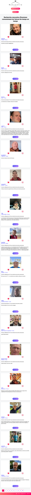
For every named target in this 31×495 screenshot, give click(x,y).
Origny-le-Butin (4, 214)
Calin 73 (2, 329)
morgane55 (3, 184)
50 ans (7, 243)
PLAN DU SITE (23, 493)
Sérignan (3, 272)
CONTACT (28, 493)
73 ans (5, 97)
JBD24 (2, 300)
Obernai (2, 359)
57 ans (6, 272)
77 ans (10, 301)
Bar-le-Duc (3, 243)
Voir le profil (15, 49)
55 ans (7, 156)
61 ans (6, 359)
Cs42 (2, 387)
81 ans (6, 417)
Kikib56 (2, 67)
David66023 (3, 155)
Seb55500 (3, 242)
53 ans (5, 68)
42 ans (5, 127)
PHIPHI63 (3, 38)
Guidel (2, 68)
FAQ (16, 493)
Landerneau (3, 476)
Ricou (2, 271)
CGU (19, 493)
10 (22, 490)
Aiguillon (2, 417)
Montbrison (3, 388)
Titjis (2, 213)
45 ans (8, 214)
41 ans (7, 388)
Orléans (2, 447)
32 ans (6, 185)
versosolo (3, 446)
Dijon (2, 97)
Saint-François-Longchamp (6, 330)
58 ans (6, 39)
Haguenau (3, 156)
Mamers (2, 185)
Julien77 (2, 126)
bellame (2, 475)
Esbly (2, 127)
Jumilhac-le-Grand (4, 301)
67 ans (13, 330)
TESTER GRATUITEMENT (15, 8)
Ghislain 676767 (4, 358)
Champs (2, 39)
